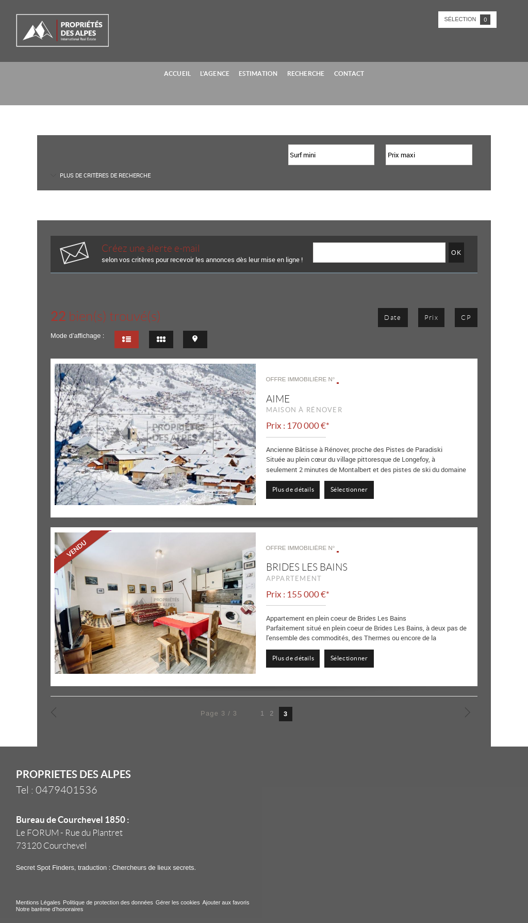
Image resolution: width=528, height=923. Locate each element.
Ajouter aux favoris (225, 902)
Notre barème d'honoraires (50, 909)
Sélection (467, 19)
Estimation (258, 73)
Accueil (177, 73)
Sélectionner (349, 489)
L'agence (214, 73)
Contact (349, 73)
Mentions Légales (38, 902)
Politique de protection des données (108, 902)
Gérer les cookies (178, 902)
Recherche (306, 73)
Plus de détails (293, 489)
